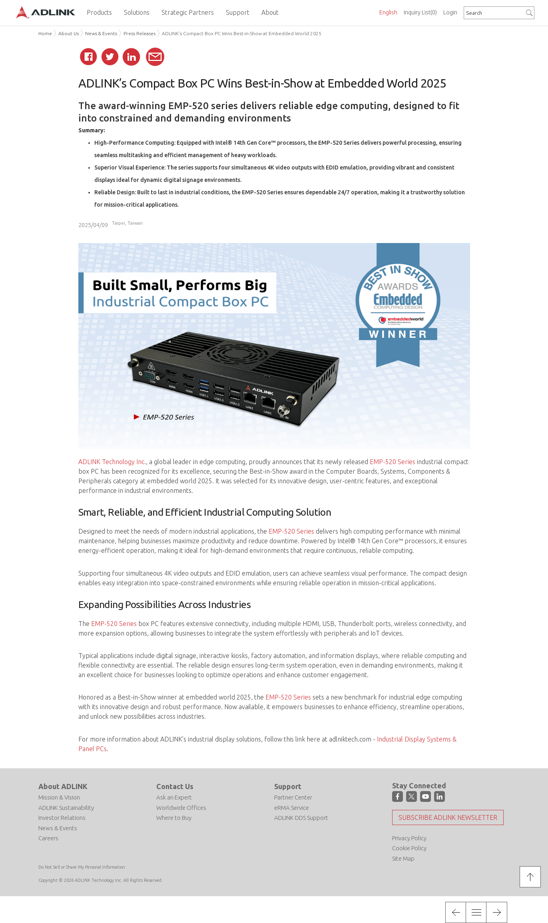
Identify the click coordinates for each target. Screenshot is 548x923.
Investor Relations (62, 817)
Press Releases (139, 33)
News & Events (101, 33)
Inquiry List (420, 12)
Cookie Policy (409, 848)
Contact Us (174, 786)
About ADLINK (63, 786)
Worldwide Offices (181, 807)
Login (450, 12)
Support (287, 786)
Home (45, 33)
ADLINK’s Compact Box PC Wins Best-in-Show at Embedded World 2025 (241, 33)
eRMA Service (291, 807)
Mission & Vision (59, 797)
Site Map (403, 858)
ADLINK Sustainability (66, 807)
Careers (48, 838)
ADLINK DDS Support (301, 817)
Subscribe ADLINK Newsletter (448, 817)
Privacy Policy (409, 838)
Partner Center (293, 797)
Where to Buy (173, 817)
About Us (68, 33)
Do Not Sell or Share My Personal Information (81, 867)
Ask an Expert (174, 797)
